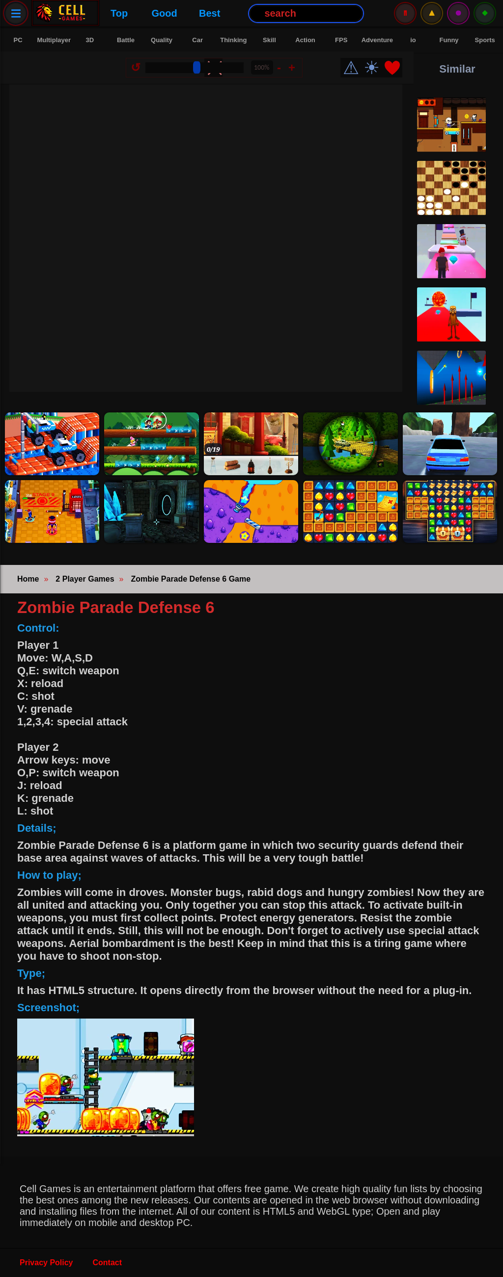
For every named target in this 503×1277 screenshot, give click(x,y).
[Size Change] (196, 69)
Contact (107, 1262)
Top (113, 13)
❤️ (394, 69)
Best (203, 13)
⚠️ (432, 13)
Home (28, 579)
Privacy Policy (46, 1262)
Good (158, 13)
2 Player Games (85, 579)
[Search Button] (300, 13)
